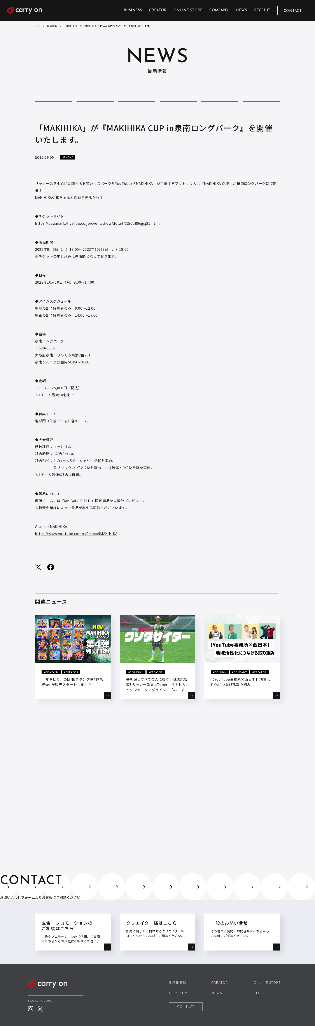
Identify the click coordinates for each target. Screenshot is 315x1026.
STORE (95, 120)
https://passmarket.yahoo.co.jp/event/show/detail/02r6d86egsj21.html (97, 241)
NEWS (241, 10)
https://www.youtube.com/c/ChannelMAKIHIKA (76, 551)
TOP (37, 26)
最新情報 (52, 26)
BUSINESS (133, 10)
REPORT (53, 120)
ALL (53, 106)
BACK (157, 748)
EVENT (220, 106)
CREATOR (157, 10)
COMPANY (219, 10)
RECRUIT (262, 10)
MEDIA (261, 106)
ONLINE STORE (188, 10)
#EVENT (68, 176)
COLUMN (95, 106)
